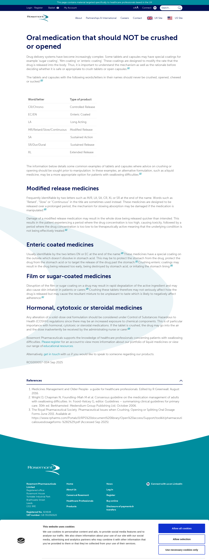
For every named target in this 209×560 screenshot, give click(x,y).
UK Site (158, 18)
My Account (70, 7)
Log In (109, 489)
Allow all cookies (182, 517)
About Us (71, 489)
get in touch (52, 354)
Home (69, 483)
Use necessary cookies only (181, 538)
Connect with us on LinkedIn (164, 483)
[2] (41, 80)
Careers (125, 18)
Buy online (112, 501)
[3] (171, 265)
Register (38, 7)
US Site (179, 18)
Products (71, 506)
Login (29, 7)
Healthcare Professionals (79, 501)
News (109, 483)
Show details (171, 553)
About (78, 18)
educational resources (58, 346)
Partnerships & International (101, 18)
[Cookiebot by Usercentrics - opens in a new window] (21, 553)
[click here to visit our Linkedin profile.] (154, 7)
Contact (137, 18)
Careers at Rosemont (78, 495)
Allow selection (182, 527)
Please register (51, 342)
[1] (128, 68)
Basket (53, 7)
